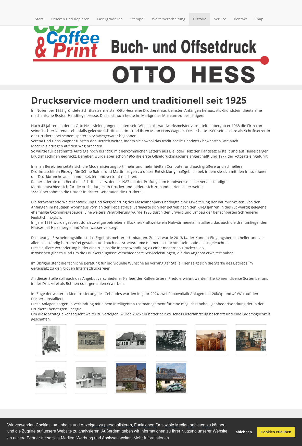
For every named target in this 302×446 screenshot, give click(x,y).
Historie (199, 19)
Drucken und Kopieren (70, 19)
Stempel (137, 19)
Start (39, 19)
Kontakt (240, 19)
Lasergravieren (110, 19)
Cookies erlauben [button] (276, 432)
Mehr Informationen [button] (151, 438)
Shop (259, 19)
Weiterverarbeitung (168, 19)
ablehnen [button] (244, 432)
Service (220, 19)
